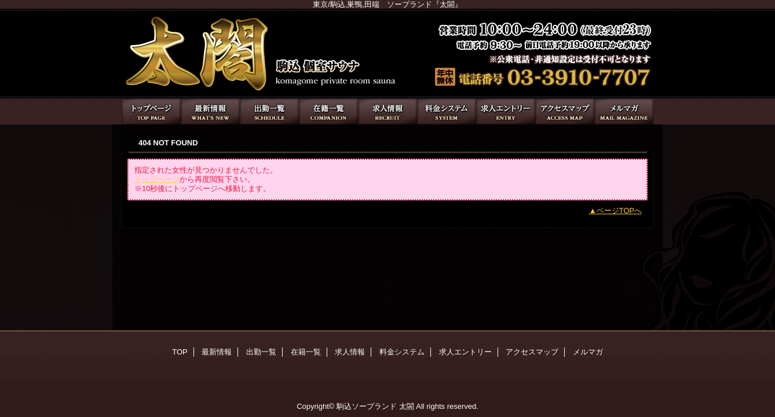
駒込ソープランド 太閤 (375, 406)
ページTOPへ (619, 210)
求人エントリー (505, 111)
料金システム (446, 111)
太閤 (387, 53)
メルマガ (623, 111)
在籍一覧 (328, 111)
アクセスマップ (564, 111)
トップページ (157, 179)
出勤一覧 (269, 111)
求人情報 (387, 111)
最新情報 (210, 111)
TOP (151, 111)
